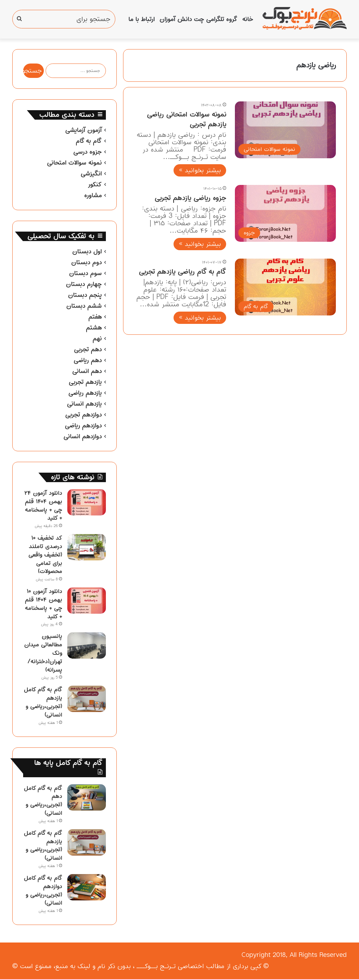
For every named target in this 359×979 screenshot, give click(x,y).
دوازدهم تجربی (83, 415)
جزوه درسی (87, 152)
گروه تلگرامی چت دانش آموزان (198, 19)
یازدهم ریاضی (85, 393)
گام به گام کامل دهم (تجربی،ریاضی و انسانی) (43, 801)
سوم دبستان (85, 273)
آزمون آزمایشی (83, 130)
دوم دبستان (86, 262)
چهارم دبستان (84, 284)
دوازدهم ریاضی (83, 426)
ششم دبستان (84, 306)
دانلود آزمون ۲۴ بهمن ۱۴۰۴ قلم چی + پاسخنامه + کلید (43, 505)
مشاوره (93, 195)
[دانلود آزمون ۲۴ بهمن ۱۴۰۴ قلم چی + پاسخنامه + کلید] (86, 502)
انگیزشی (91, 174)
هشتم (94, 328)
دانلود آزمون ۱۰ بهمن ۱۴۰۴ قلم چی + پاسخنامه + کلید (43, 604)
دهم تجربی (88, 349)
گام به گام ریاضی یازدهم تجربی (182, 271)
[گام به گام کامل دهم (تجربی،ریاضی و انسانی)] (86, 797)
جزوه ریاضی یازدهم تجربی (190, 198)
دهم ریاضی (88, 360)
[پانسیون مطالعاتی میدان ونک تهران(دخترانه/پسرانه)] (86, 645)
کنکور (95, 184)
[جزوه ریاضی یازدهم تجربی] (285, 213)
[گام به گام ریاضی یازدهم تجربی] (285, 287)
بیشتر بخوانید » (200, 170)
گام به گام (89, 141)
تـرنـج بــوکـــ (156, 966)
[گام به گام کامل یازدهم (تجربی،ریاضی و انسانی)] (86, 699)
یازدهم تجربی (85, 382)
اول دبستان (87, 252)
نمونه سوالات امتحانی (74, 163)
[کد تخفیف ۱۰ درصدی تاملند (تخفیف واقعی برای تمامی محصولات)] (86, 547)
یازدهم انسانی (84, 404)
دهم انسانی (87, 371)
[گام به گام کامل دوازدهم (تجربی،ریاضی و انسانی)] (86, 887)
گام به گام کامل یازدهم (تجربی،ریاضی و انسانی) (43, 702)
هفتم (95, 317)
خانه (247, 19)
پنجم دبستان (85, 295)
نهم (97, 339)
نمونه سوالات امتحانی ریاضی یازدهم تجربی (186, 119)
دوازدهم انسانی (82, 436)
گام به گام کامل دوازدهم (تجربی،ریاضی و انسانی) (43, 890)
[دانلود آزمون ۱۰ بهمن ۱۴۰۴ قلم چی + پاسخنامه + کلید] (86, 600)
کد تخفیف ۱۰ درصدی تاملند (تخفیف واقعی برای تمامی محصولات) (45, 554)
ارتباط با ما (141, 19)
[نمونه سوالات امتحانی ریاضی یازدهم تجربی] (285, 129)
